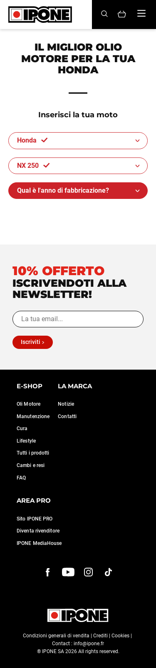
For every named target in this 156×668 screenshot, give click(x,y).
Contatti (67, 416)
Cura (22, 428)
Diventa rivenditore (38, 531)
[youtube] (68, 572)
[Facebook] (48, 572)
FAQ (21, 478)
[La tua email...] (78, 319)
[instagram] (89, 572)
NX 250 (33, 165)
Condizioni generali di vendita (56, 636)
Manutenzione (33, 416)
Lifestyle (26, 441)
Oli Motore (28, 404)
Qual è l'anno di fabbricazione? (63, 190)
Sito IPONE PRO (34, 519)
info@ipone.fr (89, 643)
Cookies (120, 636)
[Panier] (122, 14)
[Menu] (141, 13)
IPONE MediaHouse (39, 543)
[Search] (104, 14)
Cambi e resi (31, 465)
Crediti (100, 636)
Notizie (66, 404)
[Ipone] (40, 14)
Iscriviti (30, 342)
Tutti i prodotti (33, 453)
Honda (32, 140)
